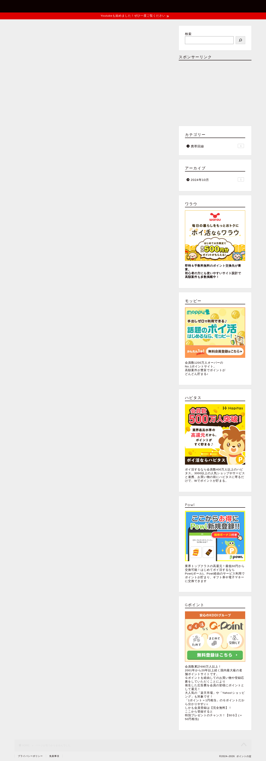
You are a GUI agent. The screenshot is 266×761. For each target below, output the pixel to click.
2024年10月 (217, 179)
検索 (188, 34)
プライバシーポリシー (227, 6)
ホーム (150, 6)
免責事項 (54, 756)
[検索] (240, 40)
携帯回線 (38, 191)
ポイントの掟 (28, 6)
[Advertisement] (215, 92)
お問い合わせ (182, 6)
